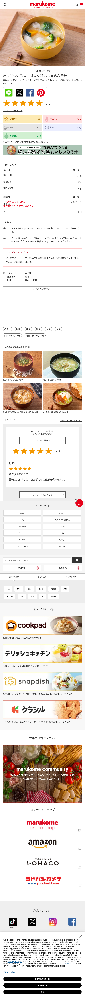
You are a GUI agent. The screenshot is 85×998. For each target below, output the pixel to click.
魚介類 (41, 589)
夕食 (58, 329)
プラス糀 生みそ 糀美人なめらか (18, 206)
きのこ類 (9, 596)
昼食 (48, 329)
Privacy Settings (42, 979)
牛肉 (8, 589)
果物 (32, 596)
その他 (53, 596)
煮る (27, 276)
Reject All (42, 985)
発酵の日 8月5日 (12, 335)
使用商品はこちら (42, 70)
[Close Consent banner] (80, 936)
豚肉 (18, 589)
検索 (5, 4)
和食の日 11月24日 (35, 335)
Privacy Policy (9, 972)
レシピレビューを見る (12, 110)
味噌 (18, 329)
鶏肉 (27, 280)
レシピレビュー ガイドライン (71, 420)
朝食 (38, 329)
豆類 (21, 596)
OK (42, 992)
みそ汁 (28, 272)
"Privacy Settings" (15, 962)
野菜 (34, 280)
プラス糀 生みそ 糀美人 (14, 201)
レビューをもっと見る (42, 494)
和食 (28, 329)
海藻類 (53, 589)
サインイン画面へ (43, 440)
